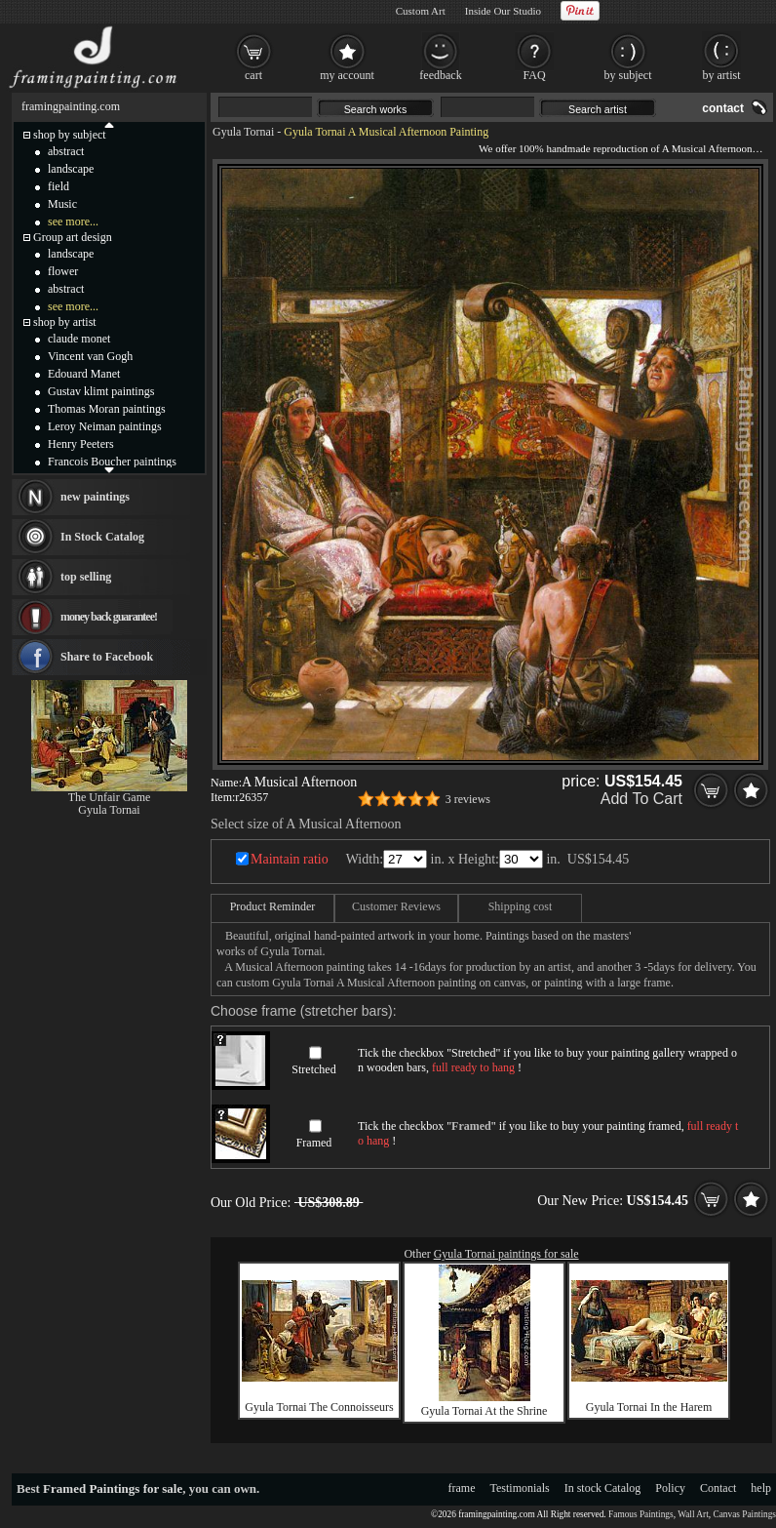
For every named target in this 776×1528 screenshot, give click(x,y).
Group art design (72, 237)
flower (63, 271)
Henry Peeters (81, 444)
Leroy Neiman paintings (105, 426)
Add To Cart (641, 798)
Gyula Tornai (243, 132)
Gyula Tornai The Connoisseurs (319, 1407)
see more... (73, 221)
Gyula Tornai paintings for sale (506, 1254)
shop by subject (69, 134)
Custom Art (421, 11)
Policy (670, 1488)
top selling (85, 576)
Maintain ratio (290, 859)
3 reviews (468, 799)
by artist (722, 75)
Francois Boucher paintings (112, 461)
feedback (440, 75)
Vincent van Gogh (90, 356)
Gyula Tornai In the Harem (649, 1407)
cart (253, 75)
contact (723, 108)
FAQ (534, 75)
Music (62, 204)
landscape (71, 169)
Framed (314, 1142)
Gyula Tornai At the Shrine (484, 1411)
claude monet (79, 338)
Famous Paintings (641, 1514)
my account (347, 75)
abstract (66, 151)
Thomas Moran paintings (107, 409)
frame (462, 1488)
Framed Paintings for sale (112, 1488)
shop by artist (65, 322)
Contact (718, 1488)
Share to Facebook (106, 656)
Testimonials (520, 1488)
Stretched (313, 1069)
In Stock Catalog (102, 536)
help (761, 1488)
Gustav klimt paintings (101, 391)
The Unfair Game (109, 797)
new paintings (95, 496)
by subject (628, 75)
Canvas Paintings (744, 1514)
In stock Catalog (602, 1488)
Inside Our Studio (503, 11)
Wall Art (693, 1514)
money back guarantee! (108, 616)
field (58, 186)
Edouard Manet (84, 374)
